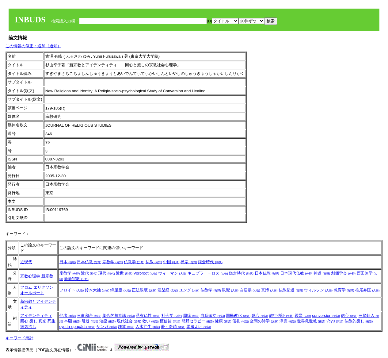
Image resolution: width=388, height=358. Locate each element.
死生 (51, 321)
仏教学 (134, 262)
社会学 (172, 315)
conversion (326, 315)
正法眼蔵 (144, 290)
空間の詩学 (264, 321)
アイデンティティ (36, 315)
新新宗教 (76, 278)
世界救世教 (311, 321)
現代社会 (129, 321)
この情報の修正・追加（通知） (33, 46)
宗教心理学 (30, 276)
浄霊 (288, 321)
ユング (189, 290)
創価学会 (343, 273)
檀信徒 (170, 321)
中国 (171, 262)
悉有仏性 (148, 315)
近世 (124, 273)
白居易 (250, 290)
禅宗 (189, 262)
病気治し (28, 326)
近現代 (26, 262)
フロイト (71, 290)
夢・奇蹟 (173, 326)
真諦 (269, 290)
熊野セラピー (197, 321)
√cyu (334, 321)
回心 (24, 321)
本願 (72, 321)
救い (150, 321)
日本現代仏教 (296, 273)
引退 (90, 321)
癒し (33, 321)
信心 (349, 315)
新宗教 (47, 276)
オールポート (32, 293)
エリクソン (43, 287)
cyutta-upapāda (77, 326)
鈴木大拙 (97, 290)
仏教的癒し (358, 321)
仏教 (154, 262)
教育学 (344, 290)
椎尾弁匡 (367, 290)
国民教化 (238, 315)
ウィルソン (318, 290)
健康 (223, 321)
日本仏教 (89, 262)
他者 (67, 315)
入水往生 (147, 326)
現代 (106, 273)
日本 (67, 262)
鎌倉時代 (210, 262)
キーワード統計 (19, 338)
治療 (107, 321)
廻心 (260, 315)
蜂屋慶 (120, 290)
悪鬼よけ (198, 326)
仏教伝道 (291, 290)
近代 (89, 273)
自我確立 (212, 315)
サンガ (106, 326)
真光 (42, 321)
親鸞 (230, 290)
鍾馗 (126, 326)
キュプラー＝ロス (208, 273)
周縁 (191, 315)
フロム (26, 287)
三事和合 (89, 315)
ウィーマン (172, 273)
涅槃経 (168, 290)
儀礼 (240, 321)
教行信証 (281, 315)
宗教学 (112, 262)
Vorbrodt (145, 273)
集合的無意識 (118, 315)
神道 (322, 273)
